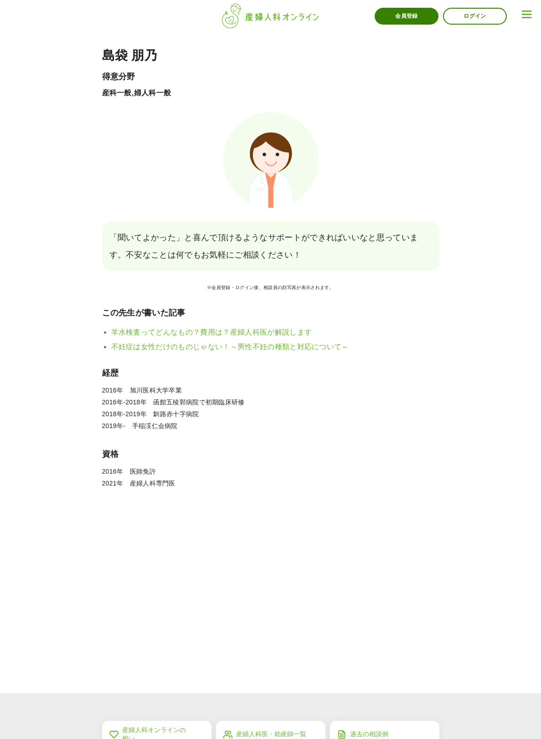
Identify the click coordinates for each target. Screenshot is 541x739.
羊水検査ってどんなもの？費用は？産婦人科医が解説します (211, 332)
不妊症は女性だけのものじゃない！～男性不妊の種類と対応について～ (230, 347)
